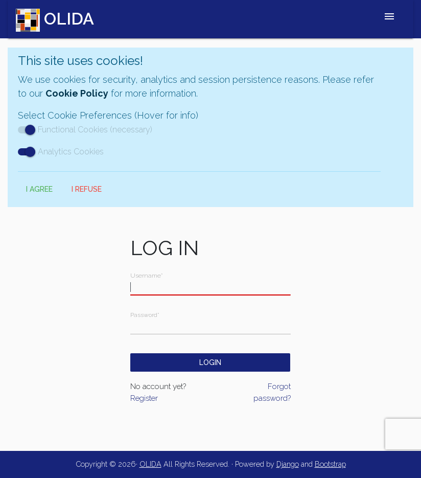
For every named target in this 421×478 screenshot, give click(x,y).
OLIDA (150, 464)
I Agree (39, 189)
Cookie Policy (76, 93)
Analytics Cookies (61, 151)
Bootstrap (330, 464)
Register (144, 398)
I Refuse (87, 189)
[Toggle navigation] (389, 19)
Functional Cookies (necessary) (85, 129)
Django (287, 464)
